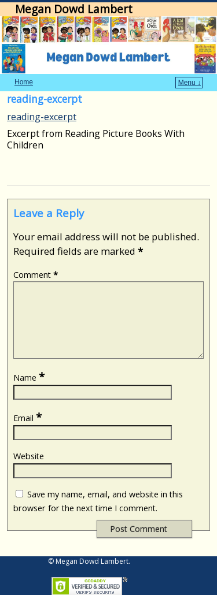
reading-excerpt (41, 116)
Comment (36, 274)
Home (23, 82)
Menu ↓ (189, 83)
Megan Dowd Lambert (74, 9)
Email (28, 431)
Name (30, 391)
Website (28, 469)
